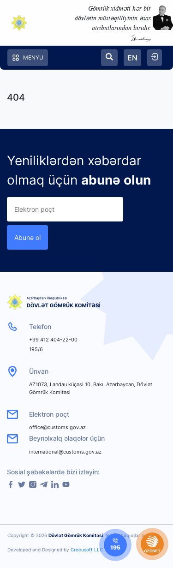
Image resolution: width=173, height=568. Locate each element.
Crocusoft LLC (87, 549)
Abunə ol (27, 237)
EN (132, 57)
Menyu (27, 57)
